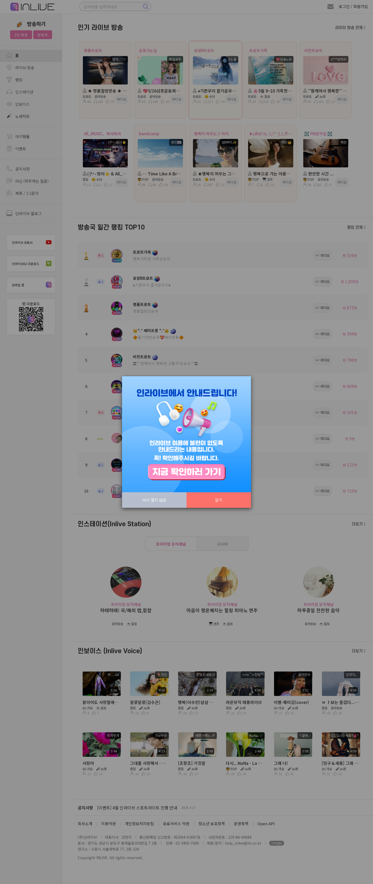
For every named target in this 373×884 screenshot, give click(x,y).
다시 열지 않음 (154, 500)
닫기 (219, 500)
